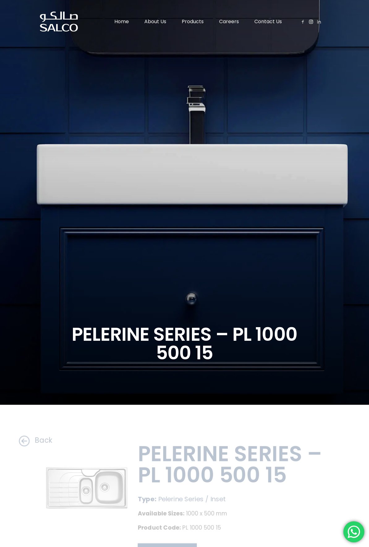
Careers (229, 21)
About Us (155, 21)
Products (193, 21)
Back (30, 440)
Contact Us (268, 21)
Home (121, 21)
